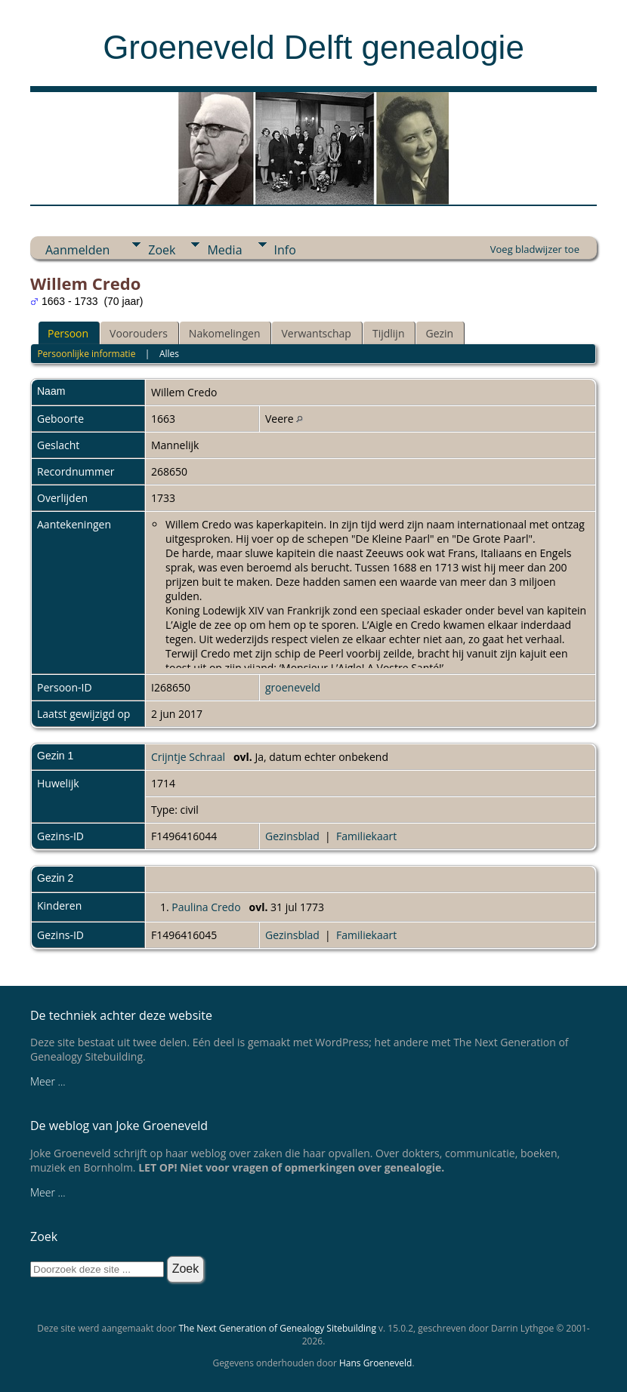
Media (224, 250)
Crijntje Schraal (188, 757)
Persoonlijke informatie (86, 353)
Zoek (161, 250)
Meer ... (48, 1081)
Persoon (68, 333)
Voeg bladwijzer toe (534, 249)
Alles (169, 353)
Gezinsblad (292, 836)
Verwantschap (316, 333)
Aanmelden (77, 250)
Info (285, 250)
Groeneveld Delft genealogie (313, 47)
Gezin (439, 333)
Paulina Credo (205, 907)
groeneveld (292, 687)
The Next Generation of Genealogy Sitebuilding (277, 1328)
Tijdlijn (388, 333)
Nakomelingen (225, 333)
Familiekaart (366, 836)
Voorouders (139, 333)
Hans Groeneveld (375, 1363)
